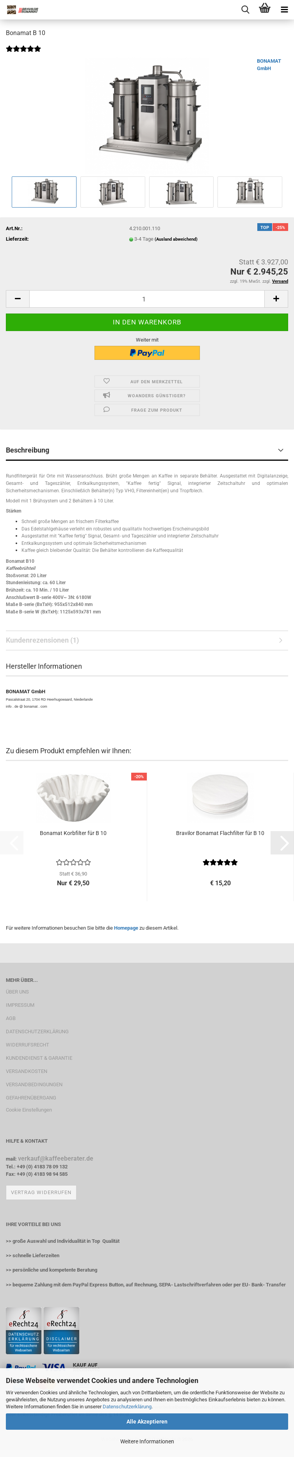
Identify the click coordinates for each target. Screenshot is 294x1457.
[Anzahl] (147, 299)
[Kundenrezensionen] (23, 54)
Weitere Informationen (147, 1441)
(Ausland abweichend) (176, 239)
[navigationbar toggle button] (284, 9)
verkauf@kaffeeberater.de (55, 1158)
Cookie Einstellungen (29, 1110)
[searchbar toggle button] (245, 9)
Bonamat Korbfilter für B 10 (73, 833)
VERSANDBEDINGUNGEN (34, 1084)
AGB (11, 1018)
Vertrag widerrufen (41, 1192)
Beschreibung (27, 450)
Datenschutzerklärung (127, 1406)
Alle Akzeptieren (147, 1421)
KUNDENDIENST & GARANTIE (39, 1058)
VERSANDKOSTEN (26, 1071)
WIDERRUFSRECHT (27, 1045)
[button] (17, 299)
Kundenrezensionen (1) (42, 640)
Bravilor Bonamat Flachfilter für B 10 (220, 833)
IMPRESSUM (20, 1005)
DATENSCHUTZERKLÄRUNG (37, 1031)
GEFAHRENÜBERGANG (31, 1098)
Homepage (126, 928)
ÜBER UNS (17, 992)
